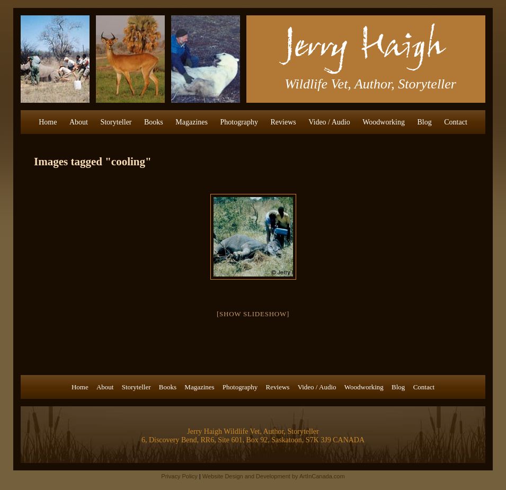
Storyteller (115, 122)
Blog (425, 122)
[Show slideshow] (253, 314)
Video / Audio (329, 122)
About (78, 122)
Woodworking (383, 122)
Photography (239, 122)
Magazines (191, 122)
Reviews (283, 122)
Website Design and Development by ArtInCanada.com (273, 476)
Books (153, 122)
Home (48, 122)
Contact (455, 122)
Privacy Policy (179, 476)
